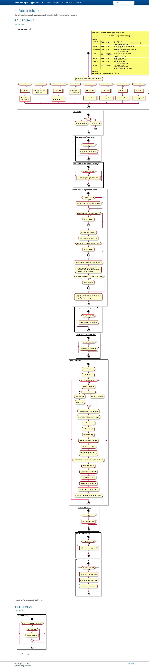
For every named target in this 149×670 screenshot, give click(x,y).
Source (78, 2)
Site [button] (49, 2)
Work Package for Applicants (27, 3)
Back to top (130, 664)
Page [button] (56, 2)
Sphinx (26, 666)
